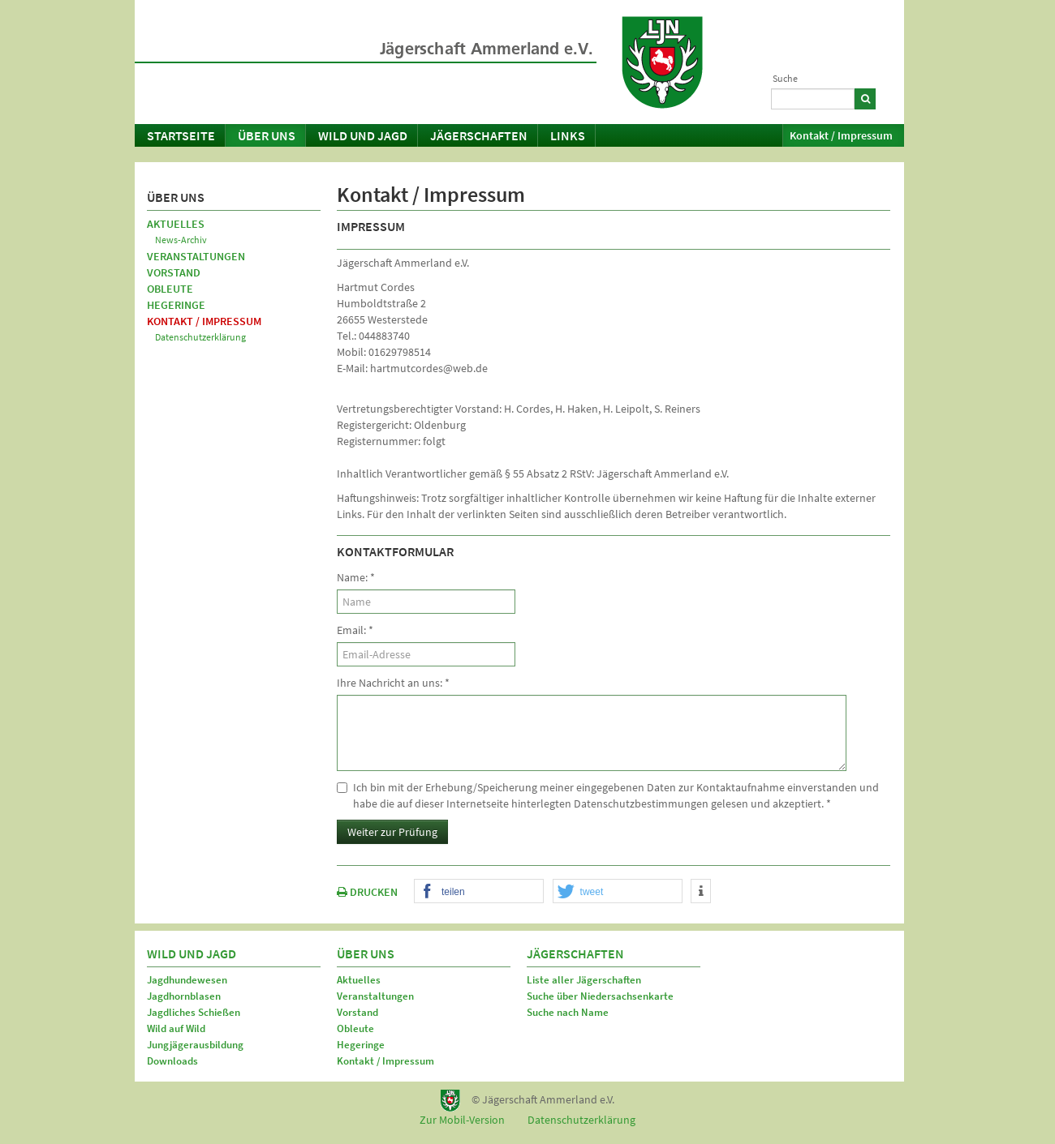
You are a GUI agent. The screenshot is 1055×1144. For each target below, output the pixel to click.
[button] (479, 892)
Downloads (172, 1061)
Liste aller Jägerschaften (584, 980)
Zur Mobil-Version (462, 1119)
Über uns (266, 135)
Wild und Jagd (362, 135)
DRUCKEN (367, 892)
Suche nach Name (568, 1012)
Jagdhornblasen (184, 996)
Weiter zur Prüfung (392, 832)
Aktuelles (176, 223)
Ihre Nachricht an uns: (393, 682)
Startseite (181, 135)
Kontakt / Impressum (841, 135)
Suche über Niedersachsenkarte (600, 996)
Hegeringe (176, 305)
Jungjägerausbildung (195, 1045)
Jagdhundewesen (187, 980)
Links (567, 135)
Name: (356, 577)
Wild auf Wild (176, 1028)
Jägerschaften (479, 135)
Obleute (170, 288)
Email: (355, 630)
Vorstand (173, 272)
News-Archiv (181, 240)
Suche (785, 78)
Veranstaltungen (196, 256)
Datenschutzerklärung (200, 337)
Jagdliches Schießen (193, 1012)
